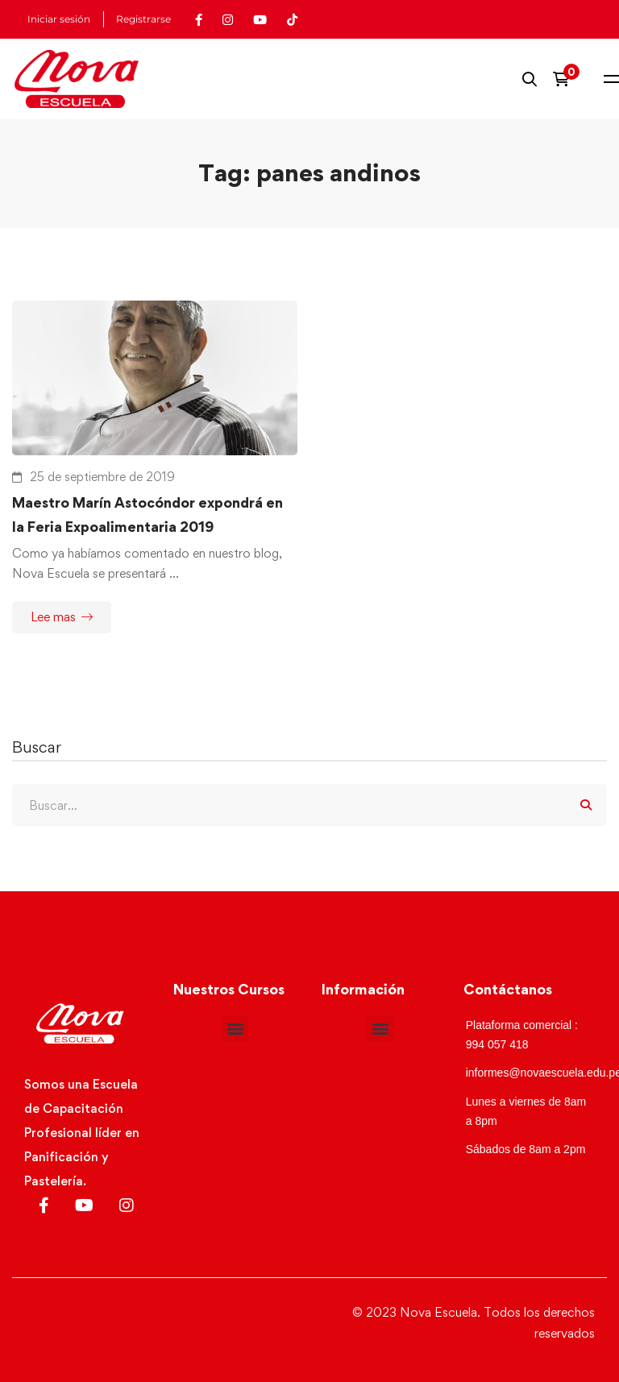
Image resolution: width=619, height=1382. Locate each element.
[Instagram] (126, 1205)
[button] (235, 1028)
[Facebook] (44, 1205)
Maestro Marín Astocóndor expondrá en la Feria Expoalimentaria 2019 (147, 514)
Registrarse (143, 19)
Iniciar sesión (58, 19)
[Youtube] (84, 1205)
